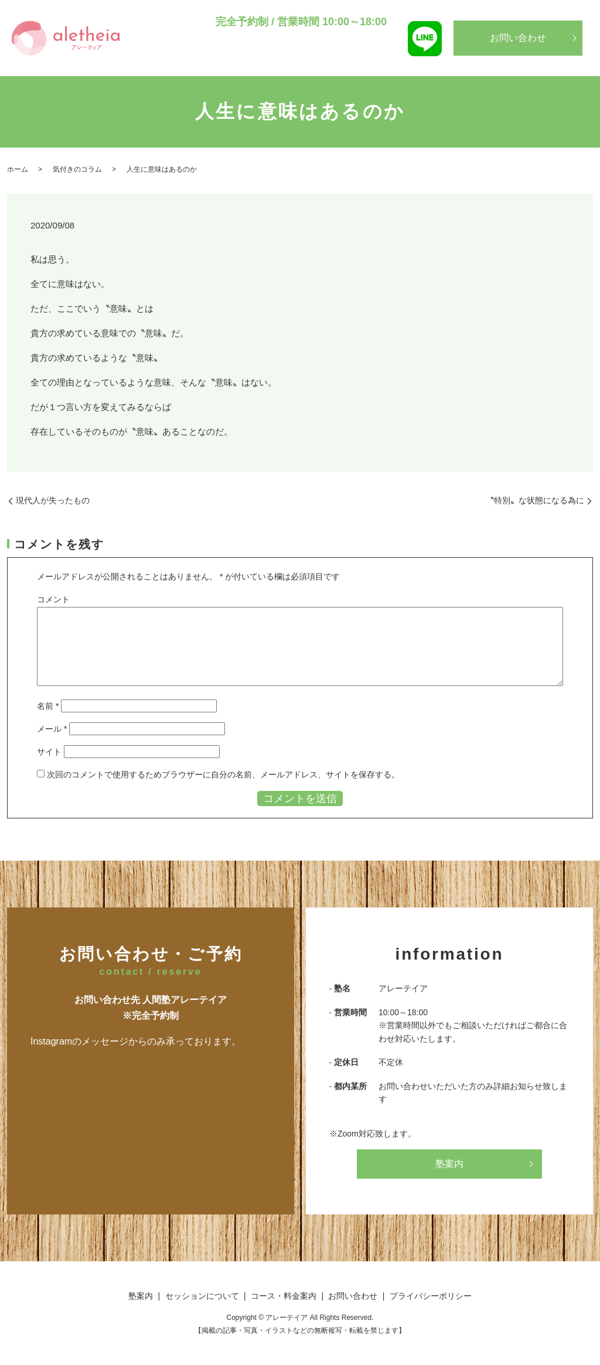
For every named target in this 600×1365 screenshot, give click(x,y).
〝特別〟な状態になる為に (535, 500)
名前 (48, 706)
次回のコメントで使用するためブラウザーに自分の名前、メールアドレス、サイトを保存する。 (223, 774)
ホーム (17, 169)
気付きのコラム (77, 169)
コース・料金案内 (345, 59)
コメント (53, 599)
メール (52, 728)
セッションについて (265, 59)
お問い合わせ (518, 38)
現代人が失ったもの (53, 500)
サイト (49, 751)
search (392, 60)
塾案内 (207, 59)
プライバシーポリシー (431, 1296)
